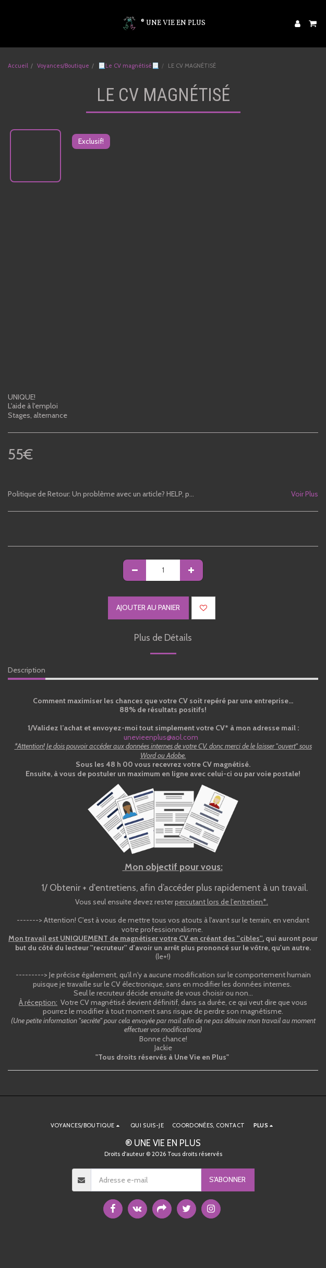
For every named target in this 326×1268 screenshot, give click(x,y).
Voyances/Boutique (63, 65)
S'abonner (227, 1179)
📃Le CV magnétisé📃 (128, 65)
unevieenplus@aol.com (164, 737)
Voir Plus (304, 494)
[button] (11, 23)
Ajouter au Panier (148, 607)
